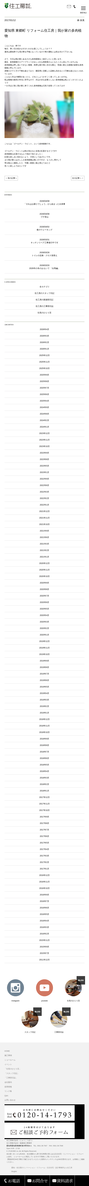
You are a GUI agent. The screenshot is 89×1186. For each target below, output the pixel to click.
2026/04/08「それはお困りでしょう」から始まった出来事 (44, 202)
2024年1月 (44, 427)
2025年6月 (44, 394)
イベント (8, 1064)
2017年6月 (44, 836)
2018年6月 (44, 758)
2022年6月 (44, 485)
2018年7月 (44, 752)
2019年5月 (44, 687)
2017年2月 (44, 862)
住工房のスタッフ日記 (44, 293)
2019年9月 (44, 661)
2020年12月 (44, 563)
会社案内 (8, 1082)
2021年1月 (44, 557)
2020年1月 (44, 635)
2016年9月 (44, 895)
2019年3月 (44, 700)
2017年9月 (44, 817)
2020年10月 (44, 576)
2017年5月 (44, 843)
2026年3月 (44, 336)
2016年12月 (44, 875)
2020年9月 (44, 583)
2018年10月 (44, 732)
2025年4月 (44, 401)
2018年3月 (44, 778)
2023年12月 (44, 433)
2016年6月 (44, 908)
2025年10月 (44, 368)
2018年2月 (44, 784)
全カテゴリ (44, 287)
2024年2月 (44, 420)
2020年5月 (44, 609)
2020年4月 (44, 615)
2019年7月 (44, 674)
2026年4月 (44, 329)
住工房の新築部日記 (44, 300)
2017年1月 (44, 869)
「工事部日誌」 (11, 1078)
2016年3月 (44, 927)
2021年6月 (44, 537)
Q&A (6, 1096)
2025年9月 (44, 375)
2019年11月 (44, 648)
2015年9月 (44, 947)
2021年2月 (44, 550)
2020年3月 (44, 622)
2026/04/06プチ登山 (44, 215)
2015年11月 (44, 940)
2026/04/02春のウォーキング (44, 228)
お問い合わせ (10, 1100)
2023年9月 (44, 453)
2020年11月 (44, 570)
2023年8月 (44, 459)
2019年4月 (44, 693)
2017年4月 (44, 849)
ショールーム (10, 1060)
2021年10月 (44, 524)
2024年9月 (44, 407)
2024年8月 (44, 414)
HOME (7, 1051)
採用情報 (8, 1087)
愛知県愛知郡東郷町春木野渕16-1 (19, 1146)
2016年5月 (44, 914)
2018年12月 (44, 719)
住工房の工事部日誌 (44, 306)
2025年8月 (44, 381)
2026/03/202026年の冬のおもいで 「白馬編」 (44, 266)
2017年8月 (44, 823)
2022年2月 (44, 498)
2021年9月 (44, 531)
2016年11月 (44, 882)
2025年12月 (44, 355)
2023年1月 (44, 472)
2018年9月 (44, 739)
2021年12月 (44, 511)
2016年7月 (44, 901)
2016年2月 (44, 934)
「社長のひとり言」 (13, 1069)
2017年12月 (44, 797)
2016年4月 (44, 921)
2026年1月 (44, 349)
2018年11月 (44, 726)
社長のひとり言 (44, 313)
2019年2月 (44, 706)
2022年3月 (44, 492)
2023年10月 (44, 446)
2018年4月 (44, 771)
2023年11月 (44, 440)
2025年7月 (44, 388)
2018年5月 (44, 765)
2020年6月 (44, 602)
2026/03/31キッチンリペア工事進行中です (44, 241)
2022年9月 (44, 479)
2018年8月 (44, 745)
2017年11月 (44, 804)
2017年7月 (44, 830)
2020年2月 (44, 628)
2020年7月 (44, 596)
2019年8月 (44, 667)
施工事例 (8, 1055)
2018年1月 (44, 791)
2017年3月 (44, 856)
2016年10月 (44, 888)
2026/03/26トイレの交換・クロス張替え (44, 254)
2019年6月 (44, 680)
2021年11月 (44, 518)
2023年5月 (44, 466)
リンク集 (8, 1091)
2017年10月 (44, 810)
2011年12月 (44, 960)
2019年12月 (44, 641)
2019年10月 (44, 654)
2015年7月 (44, 953)
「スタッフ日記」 (12, 1073)
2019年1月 (44, 713)
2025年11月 (44, 362)
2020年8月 (44, 589)
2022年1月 (44, 505)
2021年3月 (44, 544)
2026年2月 (44, 342)
